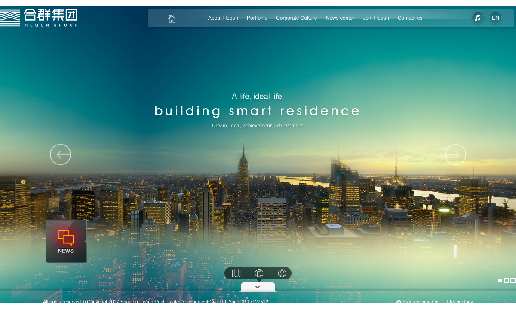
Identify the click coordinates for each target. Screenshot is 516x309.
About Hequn (223, 18)
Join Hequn (376, 18)
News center (340, 18)
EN (495, 18)
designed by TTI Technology (443, 301)
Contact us (410, 18)
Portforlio (257, 18)
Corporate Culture (296, 18)
